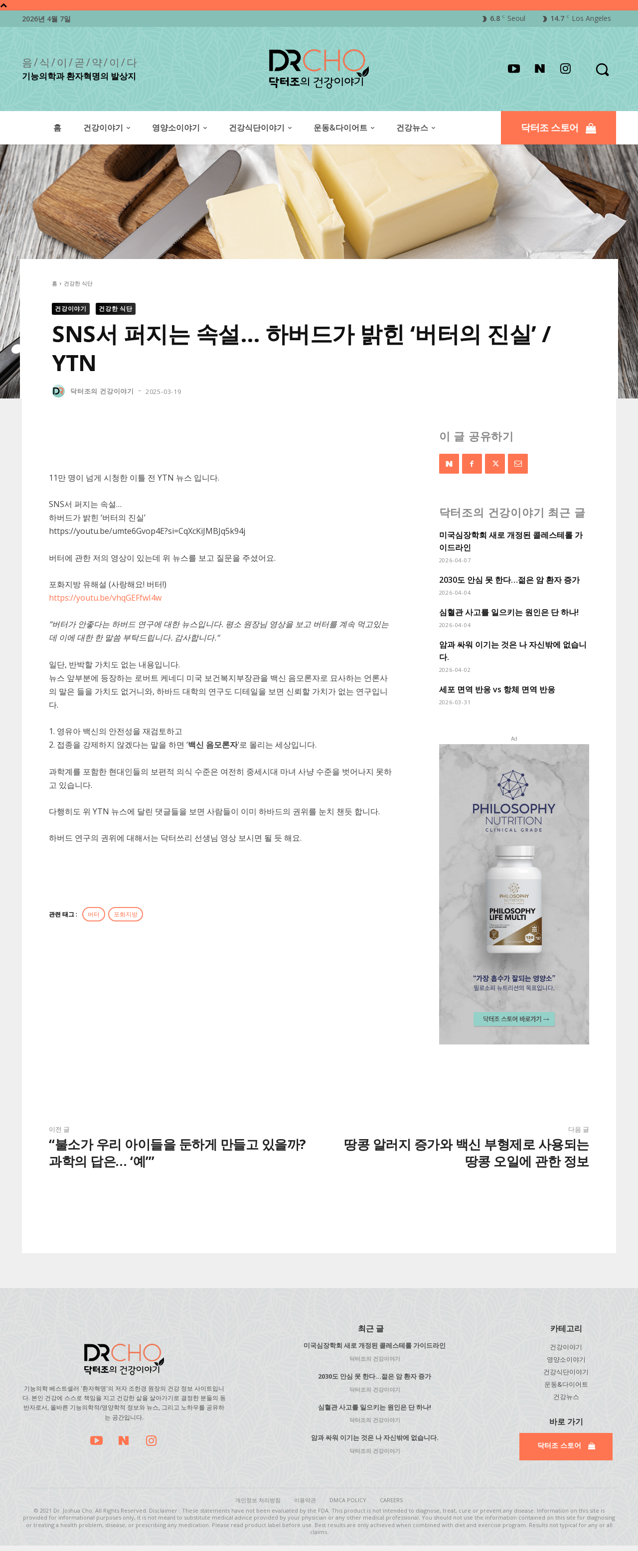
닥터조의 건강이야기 (102, 391)
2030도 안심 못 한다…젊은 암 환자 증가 (509, 579)
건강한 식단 (78, 283)
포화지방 (126, 914)
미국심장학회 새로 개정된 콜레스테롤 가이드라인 (375, 1345)
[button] (602, 69)
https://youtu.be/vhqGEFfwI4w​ (105, 597)
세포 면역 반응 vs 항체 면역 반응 (497, 689)
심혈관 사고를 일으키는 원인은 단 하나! (509, 612)
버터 (94, 914)
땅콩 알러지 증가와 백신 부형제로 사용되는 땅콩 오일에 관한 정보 (466, 1152)
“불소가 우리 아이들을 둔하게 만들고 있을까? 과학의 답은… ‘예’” (177, 1152)
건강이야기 (71, 309)
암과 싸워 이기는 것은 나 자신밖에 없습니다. (375, 1437)
